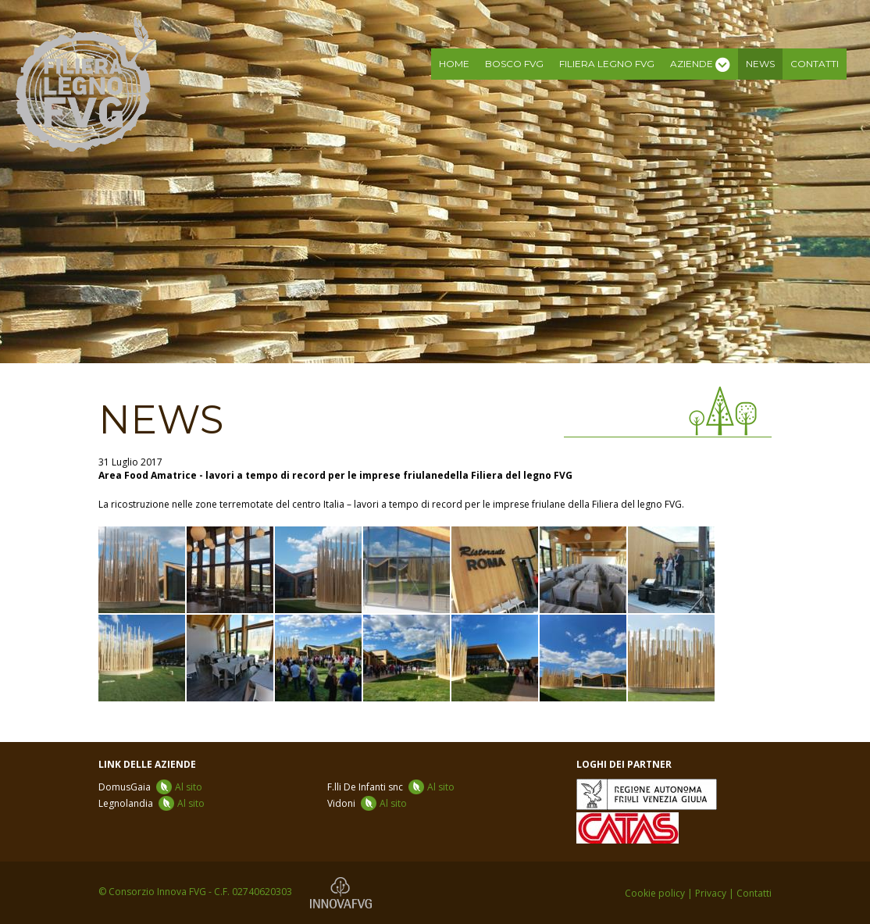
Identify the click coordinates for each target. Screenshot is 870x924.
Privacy (710, 893)
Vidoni (367, 803)
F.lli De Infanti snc (391, 787)
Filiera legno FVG (606, 64)
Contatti (814, 64)
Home (454, 64)
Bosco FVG (514, 64)
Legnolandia (151, 803)
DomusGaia (150, 787)
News (760, 64)
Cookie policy (655, 893)
